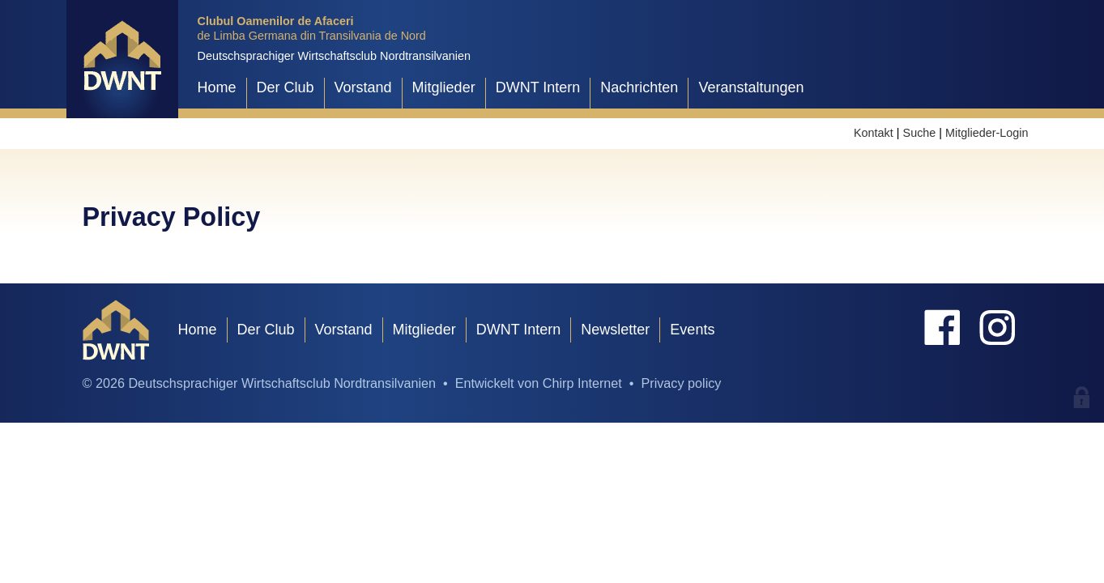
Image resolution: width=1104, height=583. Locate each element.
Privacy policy (681, 383)
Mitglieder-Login (986, 132)
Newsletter (615, 329)
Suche (919, 132)
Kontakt (873, 132)
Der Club (285, 87)
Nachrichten (639, 87)
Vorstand (363, 87)
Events (692, 329)
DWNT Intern (538, 87)
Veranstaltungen (750, 87)
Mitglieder (443, 87)
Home (217, 87)
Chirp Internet (582, 383)
